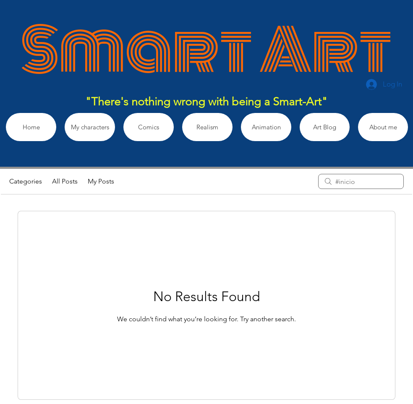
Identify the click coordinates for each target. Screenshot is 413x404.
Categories (25, 181)
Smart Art (206, 50)
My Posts (101, 181)
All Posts (65, 181)
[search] (361, 181)
